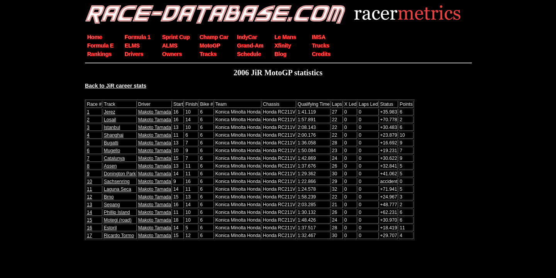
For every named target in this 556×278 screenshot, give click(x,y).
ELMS (132, 45)
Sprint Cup (176, 37)
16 (89, 228)
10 (89, 181)
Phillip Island (117, 212)
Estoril (110, 228)
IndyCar (247, 37)
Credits (321, 54)
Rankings (99, 54)
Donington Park (120, 173)
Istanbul (112, 127)
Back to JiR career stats (115, 86)
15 (89, 220)
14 (89, 212)
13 (89, 204)
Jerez (109, 112)
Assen (110, 166)
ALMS (170, 45)
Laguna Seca (117, 189)
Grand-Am (250, 45)
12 (89, 197)
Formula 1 (138, 37)
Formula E (100, 45)
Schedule (249, 54)
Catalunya (114, 158)
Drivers (134, 54)
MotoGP (210, 45)
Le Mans (285, 37)
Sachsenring (117, 181)
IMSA (318, 37)
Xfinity (283, 45)
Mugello (112, 150)
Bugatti (111, 143)
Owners (172, 54)
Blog (280, 54)
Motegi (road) (117, 220)
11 (89, 189)
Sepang (112, 204)
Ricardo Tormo (119, 235)
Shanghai (114, 135)
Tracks (208, 54)
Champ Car (214, 37)
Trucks (320, 45)
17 (89, 235)
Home (94, 37)
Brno (109, 197)
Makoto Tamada (154, 112)
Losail (110, 119)
